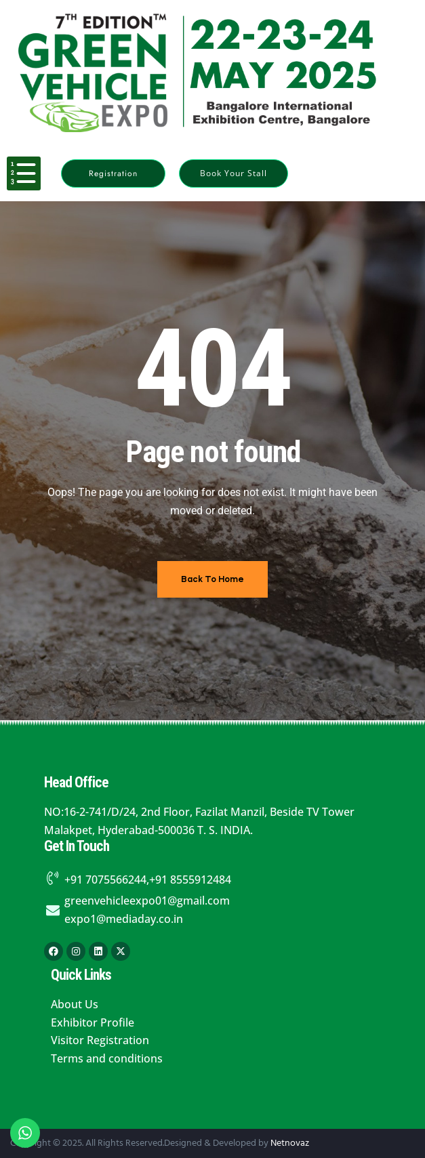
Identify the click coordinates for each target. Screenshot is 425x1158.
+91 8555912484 (190, 879)
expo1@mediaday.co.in (123, 918)
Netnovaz (289, 1143)
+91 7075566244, (106, 879)
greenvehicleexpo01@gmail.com (147, 900)
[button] (113, 173)
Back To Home (212, 579)
